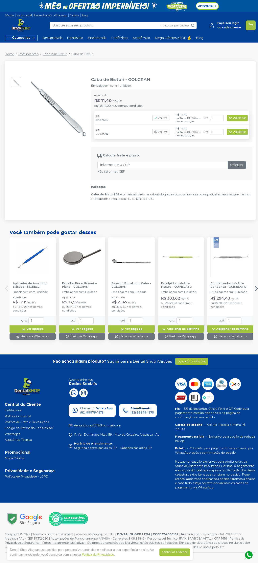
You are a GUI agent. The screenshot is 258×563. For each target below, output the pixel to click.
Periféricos (119, 38)
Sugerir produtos (191, 361)
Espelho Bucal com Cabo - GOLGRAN (131, 285)
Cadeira (74, 15)
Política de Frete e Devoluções (27, 422)
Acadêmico (141, 38)
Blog (85, 15)
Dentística (75, 38)
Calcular (237, 165)
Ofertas (9, 15)
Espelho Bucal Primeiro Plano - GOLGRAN (79, 285)
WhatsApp (60, 15)
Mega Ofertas (14, 458)
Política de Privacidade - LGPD (26, 477)
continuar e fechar (174, 552)
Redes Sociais (43, 15)
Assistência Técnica (18, 440)
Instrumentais (28, 54)
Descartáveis (52, 38)
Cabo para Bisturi (55, 54)
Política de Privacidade (98, 554)
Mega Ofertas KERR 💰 (173, 38)
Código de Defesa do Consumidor (29, 428)
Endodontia (97, 38)
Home (9, 54)
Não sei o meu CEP (111, 171)
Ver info (161, 117)
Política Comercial (18, 416)
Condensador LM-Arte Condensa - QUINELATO (228, 285)
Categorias (21, 38)
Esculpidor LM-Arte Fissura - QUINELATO (176, 285)
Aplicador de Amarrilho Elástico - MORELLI (30, 285)
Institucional (24, 15)
